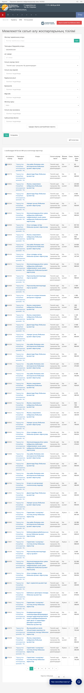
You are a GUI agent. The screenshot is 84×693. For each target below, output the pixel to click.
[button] (42, 65)
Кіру (80, 15)
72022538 (8, 334)
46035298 (8, 638)
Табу (6, 135)
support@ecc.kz (30, 5)
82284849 (8, 235)
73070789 (8, 364)
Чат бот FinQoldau (30, 7)
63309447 (8, 393)
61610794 (8, 483)
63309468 (8, 373)
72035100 (8, 254)
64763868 (8, 454)
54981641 (8, 532)
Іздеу (76, 40)
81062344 (8, 203)
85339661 (8, 184)
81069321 (8, 193)
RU (81, 1)
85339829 (8, 164)
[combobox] (42, 105)
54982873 (8, 573)
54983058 (8, 561)
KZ (77, 1)
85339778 (8, 174)
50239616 (8, 612)
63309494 (8, 432)
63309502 (8, 422)
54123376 (8, 628)
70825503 (8, 383)
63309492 (8, 442)
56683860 (8, 522)
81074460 (8, 244)
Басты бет (6, 19)
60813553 (8, 493)
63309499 (8, 403)
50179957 (8, 542)
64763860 (8, 463)
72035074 (8, 264)
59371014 (8, 503)
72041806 (8, 305)
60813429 (8, 473)
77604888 (8, 285)
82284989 (8, 225)
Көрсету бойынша (47, 676)
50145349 (8, 551)
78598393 (8, 276)
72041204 (8, 344)
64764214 (8, 413)
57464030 (8, 512)
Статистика (73, 140)
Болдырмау (14, 135)
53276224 (8, 657)
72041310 (8, 354)
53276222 (8, 648)
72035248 (8, 315)
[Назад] (28, 668)
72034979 (8, 295)
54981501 (8, 593)
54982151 (8, 583)
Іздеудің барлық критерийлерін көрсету (42, 127)
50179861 (8, 602)
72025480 (8, 325)
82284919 (8, 213)
